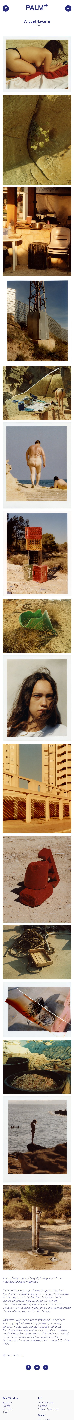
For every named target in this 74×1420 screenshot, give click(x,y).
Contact (42, 1405)
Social (41, 1414)
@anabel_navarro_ (12, 1354)
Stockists (7, 1408)
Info (40, 1398)
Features (7, 1402)
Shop (5, 1412)
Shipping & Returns (48, 1408)
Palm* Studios (10, 1398)
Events (6, 1405)
